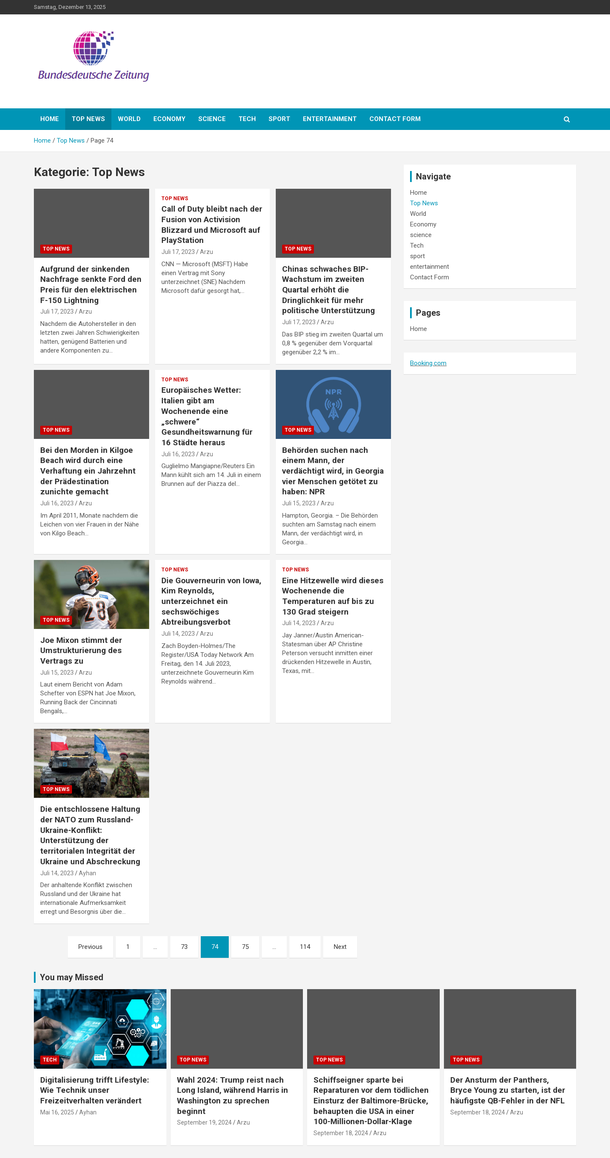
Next (340, 947)
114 (305, 947)
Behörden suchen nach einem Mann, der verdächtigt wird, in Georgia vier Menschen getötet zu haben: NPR (333, 471)
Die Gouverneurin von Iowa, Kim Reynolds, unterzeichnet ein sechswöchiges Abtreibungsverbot (211, 601)
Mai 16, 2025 (57, 1112)
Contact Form (395, 119)
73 (184, 947)
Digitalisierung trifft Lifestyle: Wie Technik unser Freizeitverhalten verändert (94, 1090)
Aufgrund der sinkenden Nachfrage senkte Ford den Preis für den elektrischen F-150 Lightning (90, 284)
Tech (247, 119)
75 (245, 947)
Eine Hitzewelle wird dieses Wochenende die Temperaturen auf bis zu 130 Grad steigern (332, 596)
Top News (88, 119)
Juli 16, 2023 (57, 503)
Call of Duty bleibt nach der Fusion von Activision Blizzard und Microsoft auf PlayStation (211, 224)
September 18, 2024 (340, 1133)
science (212, 119)
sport (279, 119)
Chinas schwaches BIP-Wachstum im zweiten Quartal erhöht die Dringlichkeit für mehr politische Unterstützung (328, 290)
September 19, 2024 (204, 1122)
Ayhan (87, 873)
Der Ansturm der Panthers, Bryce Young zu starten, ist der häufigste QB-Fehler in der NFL (507, 1090)
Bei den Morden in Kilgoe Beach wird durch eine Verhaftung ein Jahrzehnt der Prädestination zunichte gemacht (88, 471)
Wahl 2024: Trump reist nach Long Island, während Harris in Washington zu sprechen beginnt (232, 1095)
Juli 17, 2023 (57, 311)
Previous (90, 947)
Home (49, 119)
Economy (169, 119)
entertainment (330, 119)
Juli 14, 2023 (178, 633)
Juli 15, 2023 (299, 503)
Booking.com (428, 363)
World (129, 119)
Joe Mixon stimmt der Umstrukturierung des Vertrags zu (81, 650)
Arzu (85, 311)
